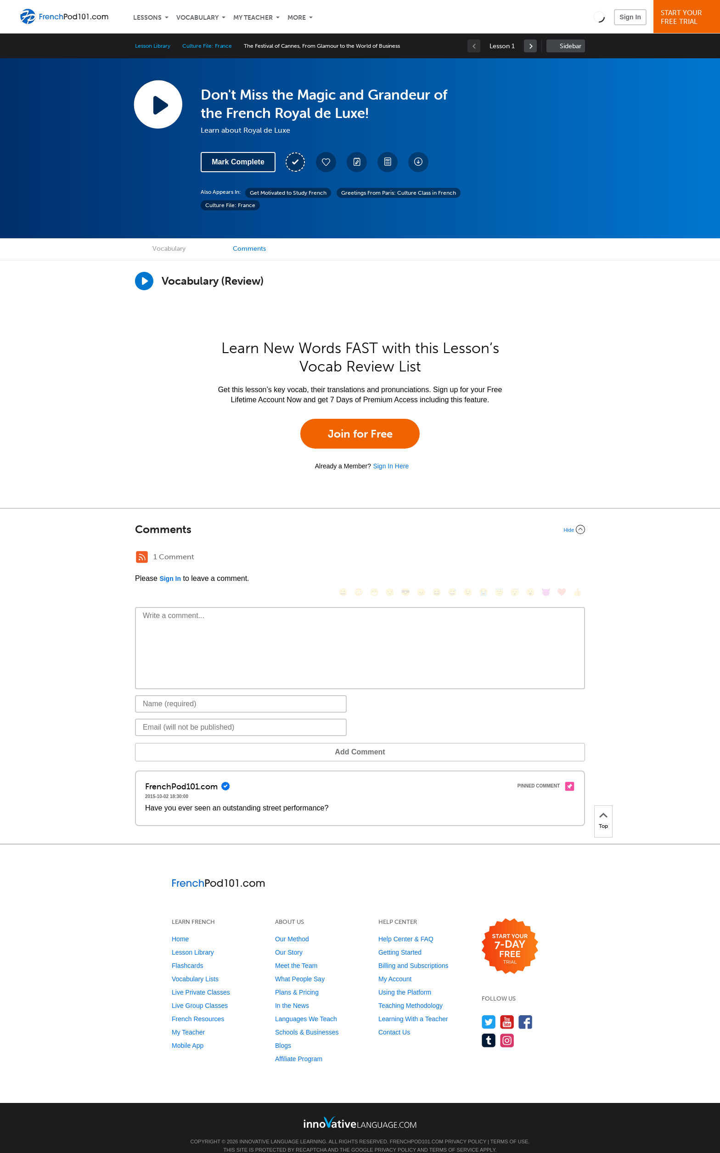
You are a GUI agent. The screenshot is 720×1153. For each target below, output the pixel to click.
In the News (292, 992)
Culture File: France (207, 46)
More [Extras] (296, 18)
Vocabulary (197, 18)
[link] (530, 45)
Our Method (292, 925)
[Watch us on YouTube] (507, 1008)
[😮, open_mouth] (530, 558)
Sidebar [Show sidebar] (570, 46)
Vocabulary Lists (195, 965)
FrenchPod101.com (417, 1128)
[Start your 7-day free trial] (510, 933)
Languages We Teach (306, 1005)
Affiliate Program (298, 1045)
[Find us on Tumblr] (489, 1026)
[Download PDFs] (387, 162)
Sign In (630, 17)
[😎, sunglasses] (405, 558)
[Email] (241, 713)
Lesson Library (152, 46)
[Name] (241, 690)
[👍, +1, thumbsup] (577, 558)
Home (180, 925)
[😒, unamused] (390, 558)
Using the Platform (404, 978)
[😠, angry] (421, 558)
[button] (599, 16)
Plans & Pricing (297, 978)
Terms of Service (454, 1136)
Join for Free (360, 433)
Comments (249, 249)
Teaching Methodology (410, 992)
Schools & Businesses (307, 1018)
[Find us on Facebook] (525, 1008)
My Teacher (253, 18)
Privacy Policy (465, 1128)
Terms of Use (509, 1128)
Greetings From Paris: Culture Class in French (398, 193)
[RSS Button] (142, 557)
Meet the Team (296, 952)
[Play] (144, 281)
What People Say (300, 965)
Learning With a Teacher (413, 1005)
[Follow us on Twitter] (489, 1008)
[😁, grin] (374, 558)
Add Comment (183, 738)
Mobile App (187, 1031)
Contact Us (394, 1018)
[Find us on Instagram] (507, 1026)
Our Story (289, 938)
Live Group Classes (200, 992)
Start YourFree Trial (688, 17)
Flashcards (187, 952)
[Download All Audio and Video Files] (418, 162)
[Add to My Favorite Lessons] (326, 162)
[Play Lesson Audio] (158, 104)
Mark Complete (238, 162)
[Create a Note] (357, 162)
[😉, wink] (468, 558)
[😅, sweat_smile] (452, 558)
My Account (394, 965)
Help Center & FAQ (405, 925)
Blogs (283, 1031)
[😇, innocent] (499, 558)
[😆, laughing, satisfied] (436, 558)
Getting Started (400, 938)
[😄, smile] (343, 558)
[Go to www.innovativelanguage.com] (360, 1108)
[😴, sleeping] (515, 558)
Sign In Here (391, 466)
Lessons (147, 18)
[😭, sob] (483, 558)
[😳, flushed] (358, 558)
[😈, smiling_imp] (546, 558)
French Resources (198, 1005)
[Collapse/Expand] (360, 529)
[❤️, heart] (561, 558)
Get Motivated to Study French (288, 193)
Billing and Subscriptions (413, 952)
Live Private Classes (201, 978)
